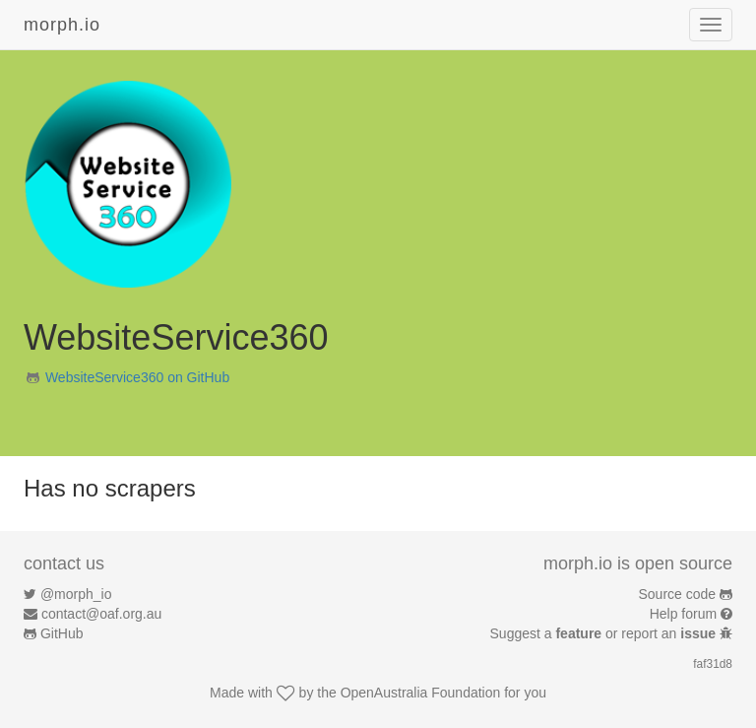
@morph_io (76, 594)
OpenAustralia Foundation (421, 692)
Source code (678, 594)
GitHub (62, 633)
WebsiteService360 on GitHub (137, 377)
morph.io (62, 24)
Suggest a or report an (605, 633)
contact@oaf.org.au (101, 614)
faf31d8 (712, 664)
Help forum (683, 614)
